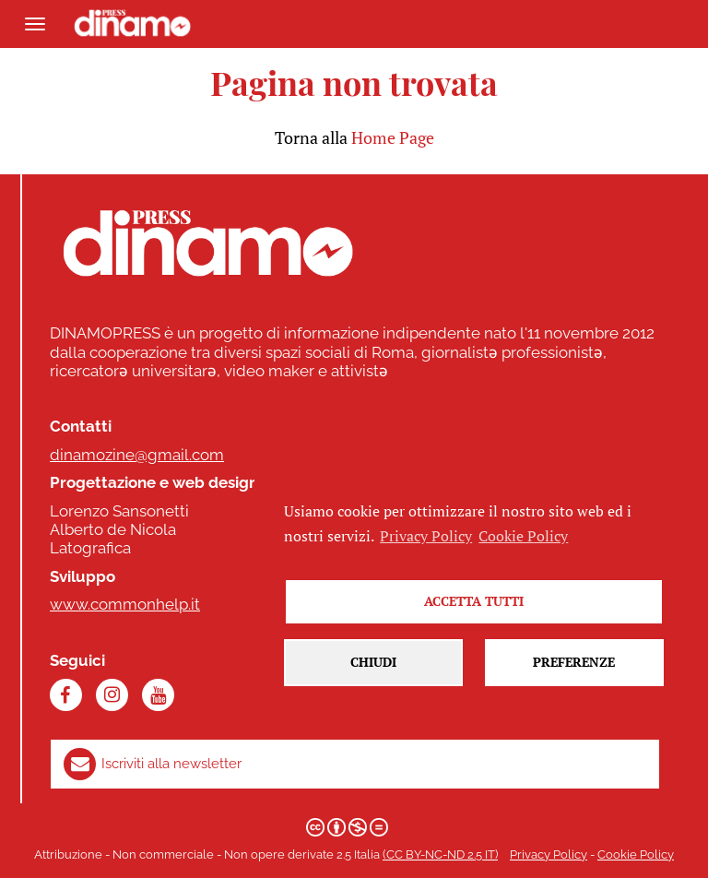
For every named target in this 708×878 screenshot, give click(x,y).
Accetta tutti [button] (474, 602)
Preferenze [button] (574, 663)
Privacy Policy (548, 854)
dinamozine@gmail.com (137, 454)
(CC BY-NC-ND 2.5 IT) (440, 854)
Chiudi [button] (373, 663)
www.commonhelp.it (125, 604)
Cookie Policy (635, 854)
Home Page (392, 137)
